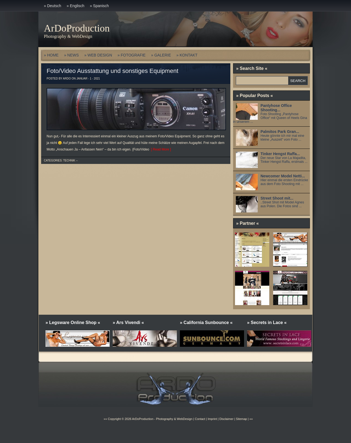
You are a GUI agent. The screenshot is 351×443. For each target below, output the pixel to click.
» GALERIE (161, 55)
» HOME (51, 55)
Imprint (212, 419)
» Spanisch (99, 6)
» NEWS (71, 55)
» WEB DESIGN (98, 55)
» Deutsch (52, 6)
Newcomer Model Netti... (283, 176)
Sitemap (241, 419)
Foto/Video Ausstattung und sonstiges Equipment (112, 70)
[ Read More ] (160, 149)
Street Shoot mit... (277, 198)
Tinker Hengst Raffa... (280, 154)
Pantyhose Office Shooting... (276, 107)
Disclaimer (226, 419)
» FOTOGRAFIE (132, 55)
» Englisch (75, 6)
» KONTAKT (186, 55)
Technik (69, 160)
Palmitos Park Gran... (280, 131)
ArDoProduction (77, 28)
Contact (200, 419)
